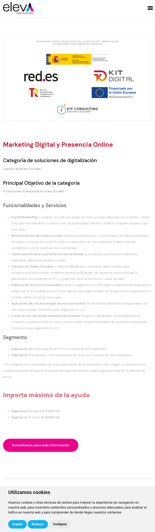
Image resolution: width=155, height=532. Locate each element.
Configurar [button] (60, 524)
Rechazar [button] (38, 524)
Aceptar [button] (17, 524)
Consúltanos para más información (40, 445)
